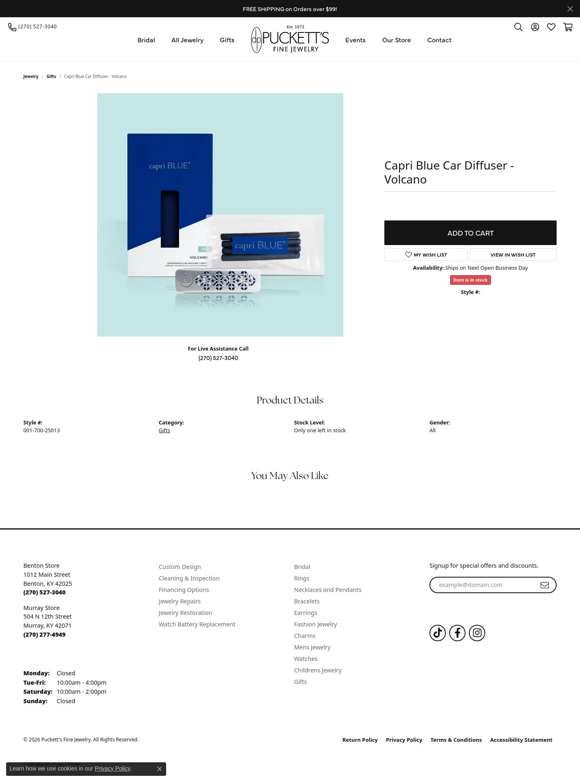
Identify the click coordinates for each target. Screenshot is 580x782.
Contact (439, 39)
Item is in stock (470, 280)
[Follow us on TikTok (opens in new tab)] (437, 633)
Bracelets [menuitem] (307, 601)
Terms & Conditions (456, 739)
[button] (518, 26)
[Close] (570, 9)
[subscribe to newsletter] (545, 585)
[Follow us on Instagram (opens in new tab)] (477, 633)
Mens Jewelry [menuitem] (312, 647)
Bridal (146, 39)
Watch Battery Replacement (197, 624)
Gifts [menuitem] (300, 682)
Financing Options (184, 590)
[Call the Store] (44, 592)
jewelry (31, 76)
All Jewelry (187, 39)
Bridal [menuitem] (302, 567)
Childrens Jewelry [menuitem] (318, 670)
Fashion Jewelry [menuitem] (315, 624)
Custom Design (180, 567)
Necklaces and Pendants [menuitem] (327, 590)
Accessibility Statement (521, 739)
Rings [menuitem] (301, 578)
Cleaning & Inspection (189, 578)
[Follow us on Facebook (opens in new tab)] (457, 633)
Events (355, 39)
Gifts (227, 39)
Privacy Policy (404, 739)
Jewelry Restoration (185, 613)
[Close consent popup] (159, 768)
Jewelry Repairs (180, 601)
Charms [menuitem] (304, 636)
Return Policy (360, 739)
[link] (32, 26)
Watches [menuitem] (305, 659)
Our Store (396, 39)
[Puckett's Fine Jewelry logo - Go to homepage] (290, 39)
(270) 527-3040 (218, 357)
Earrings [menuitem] (305, 613)
